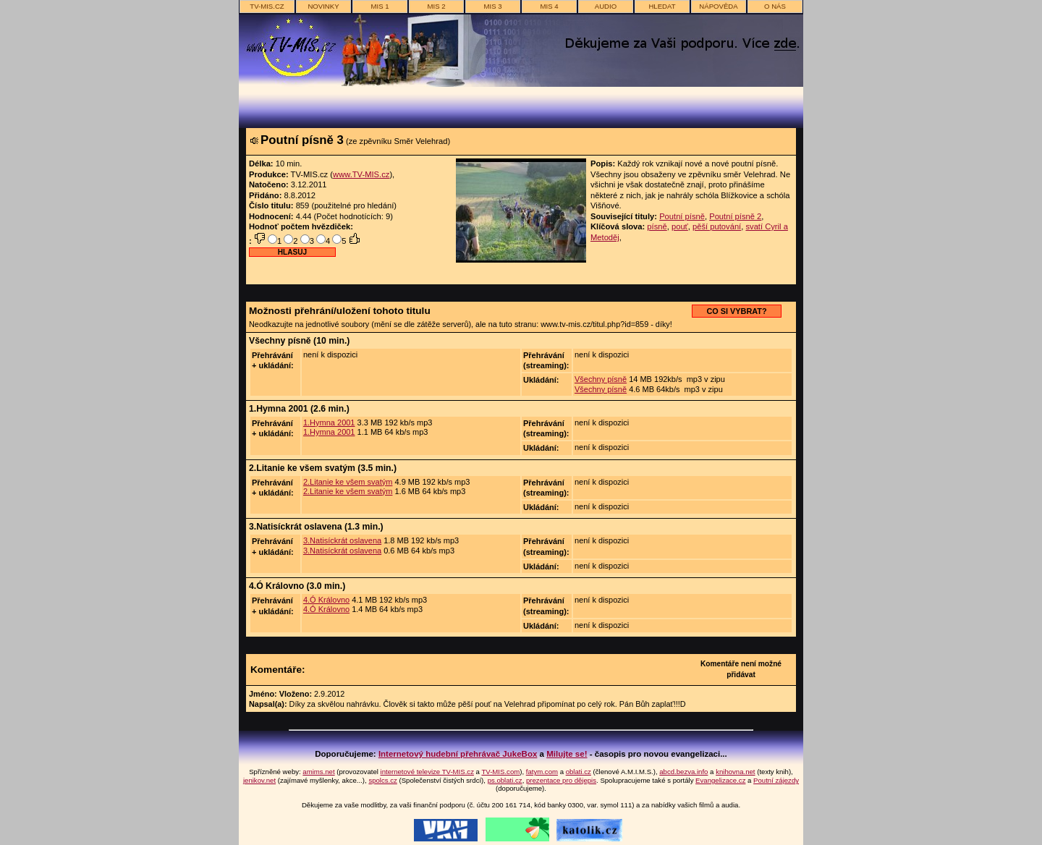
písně (656, 226)
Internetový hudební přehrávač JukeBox (458, 754)
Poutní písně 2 (735, 216)
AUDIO (606, 6)
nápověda (718, 6)
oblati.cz (578, 772)
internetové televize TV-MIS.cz (427, 772)
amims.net (318, 772)
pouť (680, 226)
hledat (661, 6)
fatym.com (542, 772)
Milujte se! (566, 754)
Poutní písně (682, 216)
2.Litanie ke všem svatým (348, 481)
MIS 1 (379, 6)
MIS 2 (436, 6)
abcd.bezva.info (683, 772)
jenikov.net (259, 780)
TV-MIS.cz (267, 6)
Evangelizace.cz (720, 780)
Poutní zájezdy (776, 780)
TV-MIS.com (500, 772)
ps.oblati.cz (505, 780)
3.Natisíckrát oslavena (342, 540)
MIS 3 (492, 6)
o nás (775, 6)
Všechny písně (601, 379)
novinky (323, 6)
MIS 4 (549, 6)
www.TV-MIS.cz (361, 174)
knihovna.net (735, 772)
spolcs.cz (382, 780)
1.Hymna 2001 (329, 422)
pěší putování (716, 226)
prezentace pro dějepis (561, 780)
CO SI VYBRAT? (736, 311)
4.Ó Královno (326, 599)
